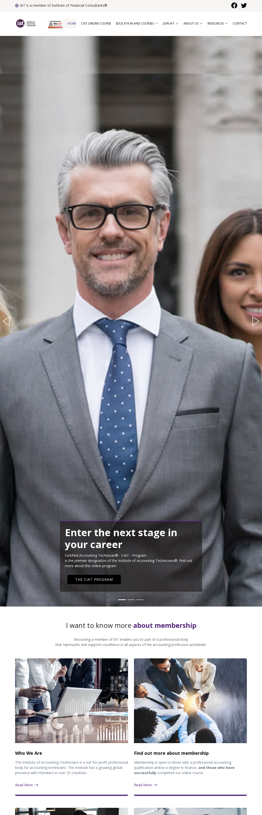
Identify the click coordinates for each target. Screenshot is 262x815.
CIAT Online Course (96, 23)
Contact (240, 23)
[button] (6, 321)
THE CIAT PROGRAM (94, 579)
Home (71, 23)
